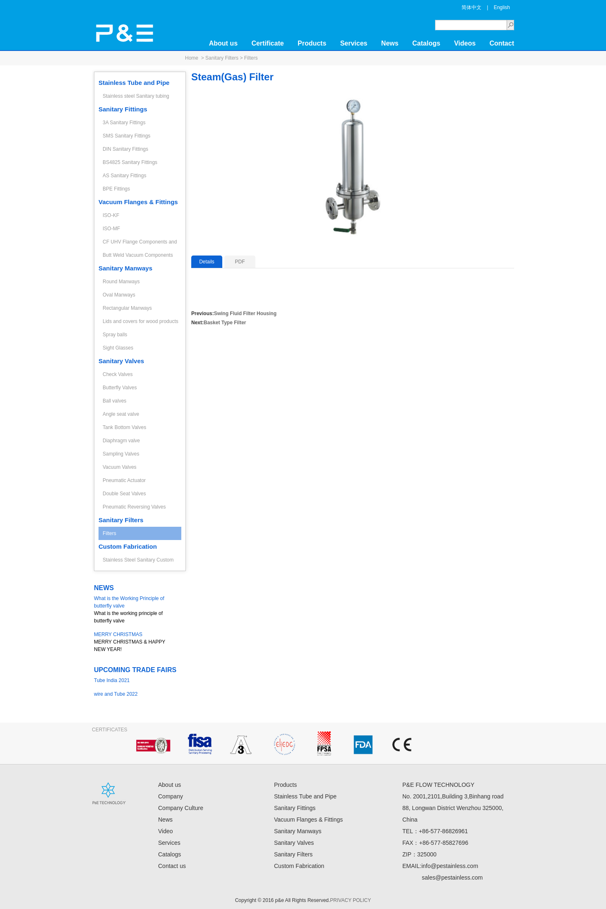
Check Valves (117, 374)
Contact (501, 43)
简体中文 (471, 7)
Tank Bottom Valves (124, 427)
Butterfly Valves (120, 388)
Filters (251, 58)
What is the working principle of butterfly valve (135, 609)
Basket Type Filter (225, 323)
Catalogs (426, 43)
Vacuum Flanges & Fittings (138, 201)
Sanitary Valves (121, 360)
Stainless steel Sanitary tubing (136, 96)
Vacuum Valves (120, 467)
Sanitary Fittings (123, 109)
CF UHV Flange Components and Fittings (140, 243)
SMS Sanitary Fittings (126, 136)
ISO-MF (111, 228)
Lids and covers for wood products (140, 321)
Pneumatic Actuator (124, 480)
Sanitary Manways (125, 268)
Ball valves (114, 401)
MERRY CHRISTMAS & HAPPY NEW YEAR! (135, 641)
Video (165, 831)
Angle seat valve (121, 414)
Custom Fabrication (128, 546)
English (502, 7)
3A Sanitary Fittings (124, 122)
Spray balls (115, 335)
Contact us (172, 866)
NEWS (104, 587)
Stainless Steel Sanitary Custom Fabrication (138, 562)
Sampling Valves (121, 454)
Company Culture (180, 808)
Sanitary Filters (221, 58)
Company (170, 796)
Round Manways (121, 282)
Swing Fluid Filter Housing (245, 313)
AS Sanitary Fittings (124, 175)
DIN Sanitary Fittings (125, 149)
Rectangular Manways (127, 308)
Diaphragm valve (121, 441)
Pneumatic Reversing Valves (134, 507)
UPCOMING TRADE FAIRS (135, 669)
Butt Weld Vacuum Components (138, 255)
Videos (465, 43)
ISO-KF (111, 215)
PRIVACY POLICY (350, 900)
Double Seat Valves (124, 494)
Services (354, 43)
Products (312, 43)
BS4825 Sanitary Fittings (130, 162)
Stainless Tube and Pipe (134, 82)
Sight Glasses (118, 348)
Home (191, 58)
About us (223, 43)
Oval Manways (119, 295)
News (390, 43)
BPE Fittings (116, 189)
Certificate (267, 43)
